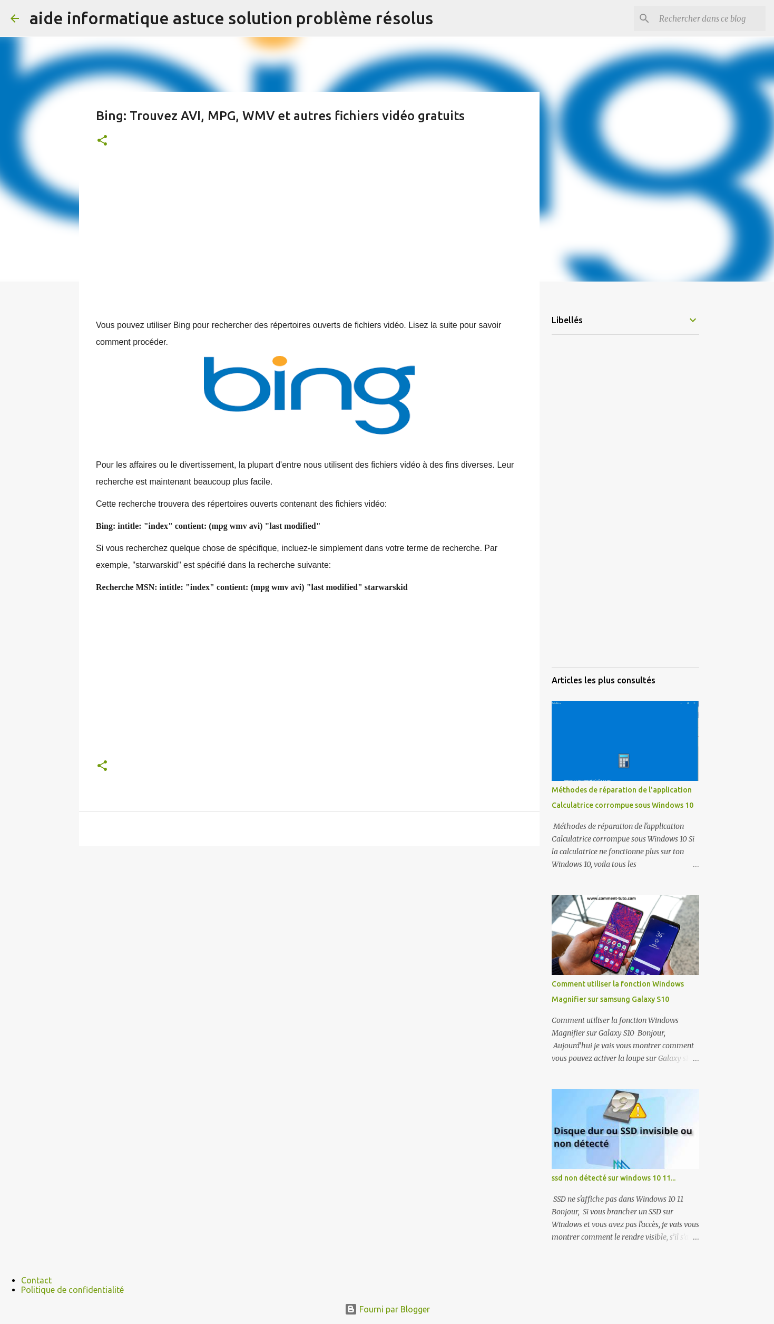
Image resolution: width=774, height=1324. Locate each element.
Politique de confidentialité (72, 1289)
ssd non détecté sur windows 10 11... (613, 1178)
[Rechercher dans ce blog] (710, 18)
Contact (36, 1280)
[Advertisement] (309, 243)
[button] (102, 141)
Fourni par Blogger (387, 1309)
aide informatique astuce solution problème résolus (231, 17)
